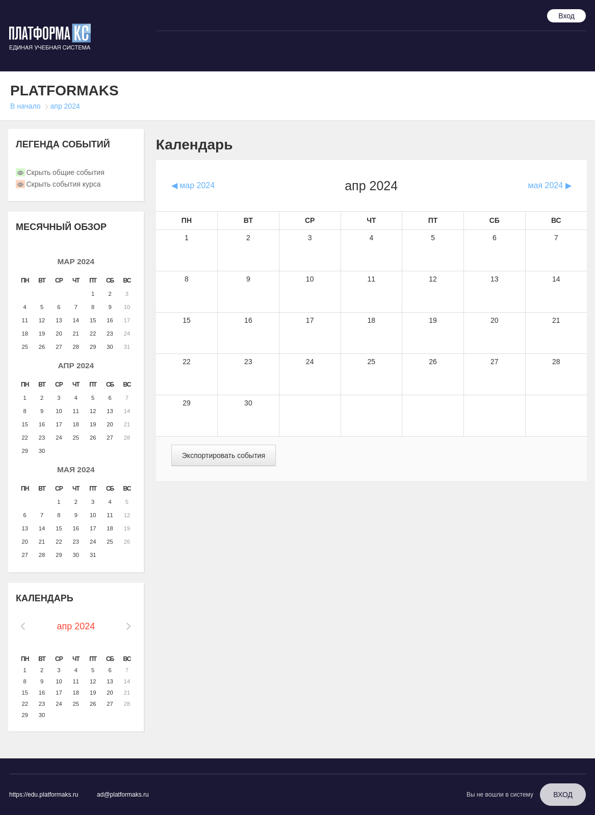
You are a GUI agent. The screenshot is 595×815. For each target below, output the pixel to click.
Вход (566, 16)
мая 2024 (76, 469)
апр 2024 (65, 106)
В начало (25, 106)
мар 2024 (75, 261)
